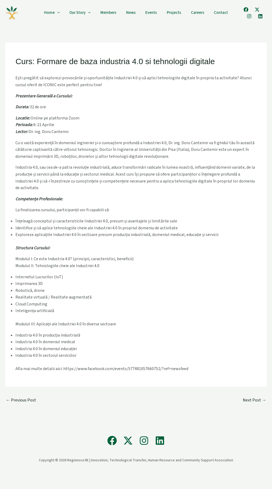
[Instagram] (261, 9)
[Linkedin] (242, 16)
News (132, 12)
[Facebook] (238, 9)
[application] (63, 13)
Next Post (254, 400)
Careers (193, 12)
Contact (215, 12)
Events (150, 12)
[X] (250, 9)
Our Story (84, 13)
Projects (171, 12)
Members (111, 12)
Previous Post (21, 400)
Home (58, 13)
